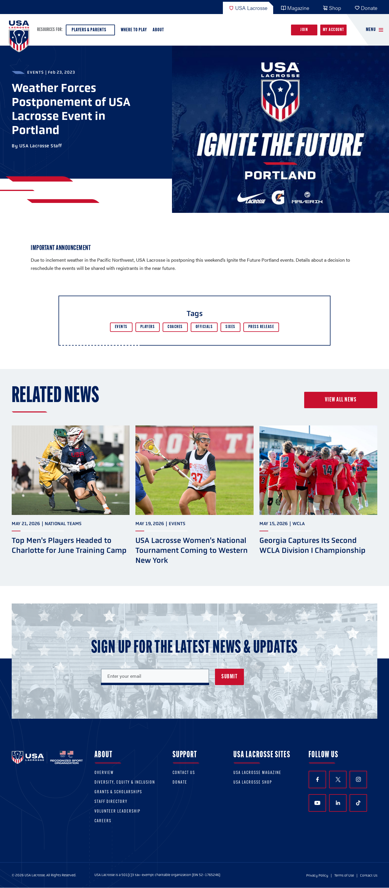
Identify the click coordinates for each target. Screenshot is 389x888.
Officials (204, 327)
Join (304, 30)
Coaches (175, 327)
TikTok (358, 803)
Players (147, 327)
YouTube (317, 803)
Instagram (358, 779)
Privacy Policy (317, 875)
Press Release (261, 327)
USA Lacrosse (248, 7)
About (159, 31)
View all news (341, 400)
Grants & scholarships (118, 792)
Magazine (295, 7)
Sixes (230, 327)
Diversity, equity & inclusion (124, 782)
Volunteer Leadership (117, 811)
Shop (332, 7)
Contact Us (184, 773)
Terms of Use (344, 875)
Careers (102, 821)
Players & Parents (90, 31)
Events (121, 327)
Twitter (338, 779)
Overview (104, 773)
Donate (365, 7)
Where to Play (134, 29)
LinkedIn (338, 803)
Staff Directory (111, 802)
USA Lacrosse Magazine (257, 773)
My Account (333, 30)
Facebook (317, 779)
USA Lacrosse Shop (252, 782)
